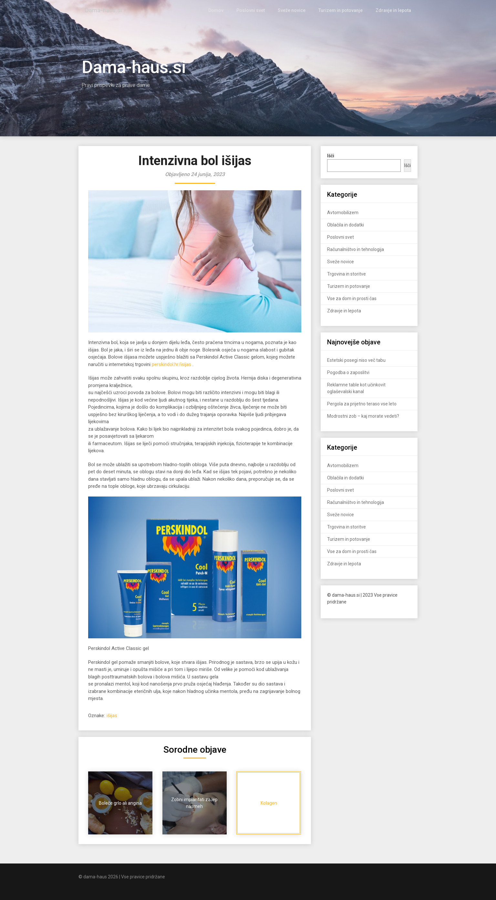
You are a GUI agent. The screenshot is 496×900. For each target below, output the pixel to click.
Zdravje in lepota (394, 10)
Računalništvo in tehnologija (355, 249)
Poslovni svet (255, 10)
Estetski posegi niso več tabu (356, 360)
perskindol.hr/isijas (171, 364)
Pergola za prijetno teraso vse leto (362, 403)
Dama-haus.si (103, 10)
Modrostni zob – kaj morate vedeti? (363, 416)
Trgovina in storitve (346, 274)
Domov (221, 10)
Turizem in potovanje (342, 10)
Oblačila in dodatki (345, 224)
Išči (407, 165)
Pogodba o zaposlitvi (348, 372)
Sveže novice (295, 10)
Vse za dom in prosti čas (352, 298)
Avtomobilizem (342, 212)
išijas (112, 715)
